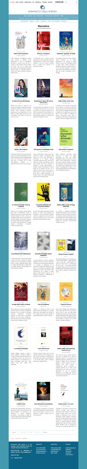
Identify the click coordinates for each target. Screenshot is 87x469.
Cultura (37, 21)
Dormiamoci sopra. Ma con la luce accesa (43, 101)
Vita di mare (65, 18)
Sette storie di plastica (21, 53)
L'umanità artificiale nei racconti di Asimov (43, 205)
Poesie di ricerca (66, 304)
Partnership (41, 19)
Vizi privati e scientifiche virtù (43, 149)
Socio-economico (56, 21)
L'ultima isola (21, 404)
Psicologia (50, 2)
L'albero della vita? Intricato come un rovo (66, 349)
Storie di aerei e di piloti (66, 254)
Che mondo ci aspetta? (66, 149)
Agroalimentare (25, 21)
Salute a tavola (49, 18)
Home (25, 16)
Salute (17, 2)
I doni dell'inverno (43, 348)
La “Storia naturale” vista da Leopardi (21, 205)
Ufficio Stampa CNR (56, 448)
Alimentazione (38, 2)
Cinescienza (21, 18)
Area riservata (69, 454)
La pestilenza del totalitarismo (21, 254)
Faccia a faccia (48, 16)
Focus (34, 16)
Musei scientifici (33, 18)
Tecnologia (44, 2)
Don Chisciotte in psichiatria (43, 404)
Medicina (21, 2)
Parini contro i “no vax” (66, 404)
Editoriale (30, 16)
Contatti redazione (40, 453)
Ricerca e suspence (43, 53)
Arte (33, 2)
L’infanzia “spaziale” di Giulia (66, 53)
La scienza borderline (21, 348)
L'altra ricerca (40, 16)
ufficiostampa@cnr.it (41, 451)
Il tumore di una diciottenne (21, 101)
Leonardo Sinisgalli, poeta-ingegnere (43, 254)
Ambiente (32, 21)
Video (62, 16)
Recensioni (56, 16)
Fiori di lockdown (43, 304)
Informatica (43, 21)
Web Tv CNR (54, 453)
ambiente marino (28, 2)
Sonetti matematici (57, 18)
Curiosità (27, 18)
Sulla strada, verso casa (66, 101)
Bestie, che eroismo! (21, 149)
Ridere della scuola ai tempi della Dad (66, 205)
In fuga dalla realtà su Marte (21, 304)
